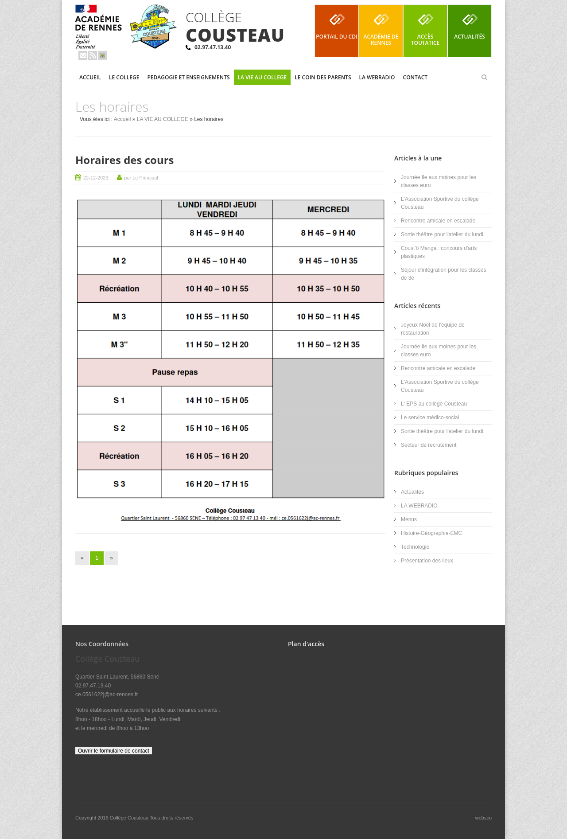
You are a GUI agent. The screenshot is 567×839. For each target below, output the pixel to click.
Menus (409, 519)
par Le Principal (141, 177)
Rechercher (484, 77)
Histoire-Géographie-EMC (431, 533)
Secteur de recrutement (428, 445)
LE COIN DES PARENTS (323, 77)
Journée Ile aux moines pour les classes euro (438, 181)
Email (82, 55)
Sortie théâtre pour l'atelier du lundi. (443, 234)
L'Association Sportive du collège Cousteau (440, 203)
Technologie (415, 547)
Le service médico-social (430, 417)
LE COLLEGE (124, 77)
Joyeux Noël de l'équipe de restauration (433, 329)
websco (483, 817)
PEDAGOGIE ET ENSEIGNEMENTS (188, 77)
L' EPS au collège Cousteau (434, 404)
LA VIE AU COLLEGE (262, 77)
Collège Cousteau (130, 817)
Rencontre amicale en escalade (438, 221)
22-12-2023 (95, 177)
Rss (92, 55)
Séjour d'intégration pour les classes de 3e (443, 274)
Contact (415, 77)
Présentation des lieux (427, 561)
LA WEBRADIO (377, 77)
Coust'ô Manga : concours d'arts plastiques (439, 252)
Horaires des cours (124, 159)
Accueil (90, 77)
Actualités (412, 492)
